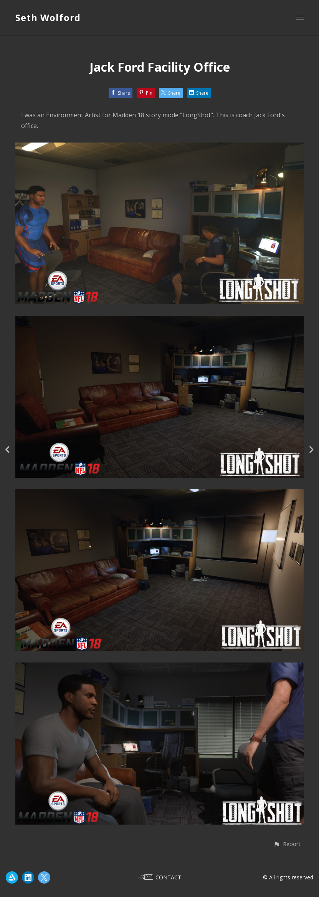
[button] (287, 844)
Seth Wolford (48, 17)
